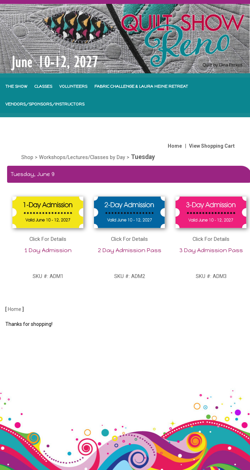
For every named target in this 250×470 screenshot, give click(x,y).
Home (175, 146)
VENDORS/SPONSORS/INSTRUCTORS (44, 104)
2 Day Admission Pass (129, 250)
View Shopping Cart (212, 146)
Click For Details (47, 239)
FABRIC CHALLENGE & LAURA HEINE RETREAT (141, 86)
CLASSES (43, 86)
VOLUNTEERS (73, 86)
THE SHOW (16, 86)
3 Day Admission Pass (211, 250)
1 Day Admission (48, 250)
